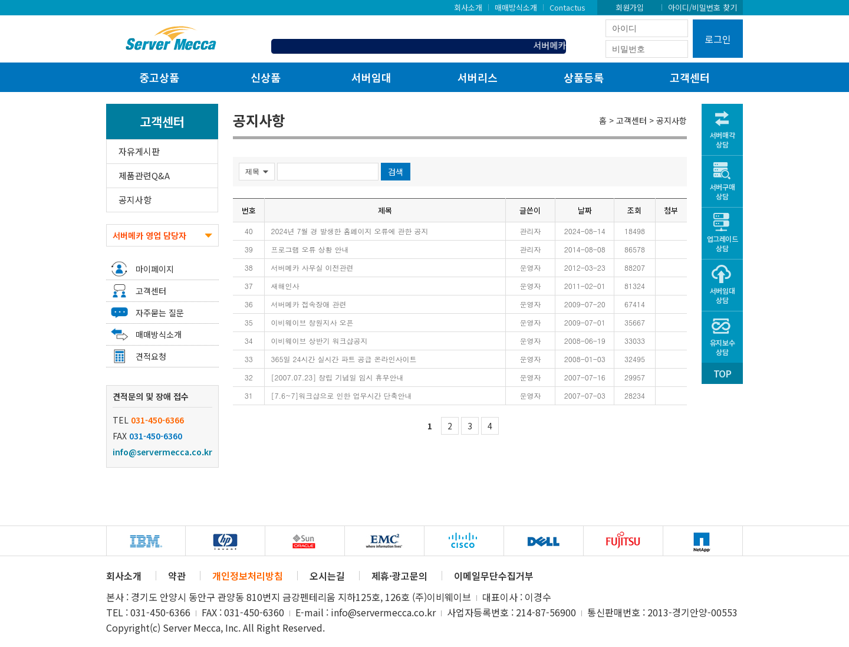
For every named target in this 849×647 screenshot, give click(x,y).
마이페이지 (155, 269)
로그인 (718, 39)
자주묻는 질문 (160, 312)
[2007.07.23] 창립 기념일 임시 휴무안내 (337, 377)
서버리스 (478, 77)
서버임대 (371, 77)
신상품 (266, 77)
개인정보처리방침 (247, 576)
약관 (177, 576)
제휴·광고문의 (399, 576)
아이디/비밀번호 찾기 (702, 7)
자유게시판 (139, 151)
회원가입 (630, 7)
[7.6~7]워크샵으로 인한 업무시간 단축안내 (341, 395)
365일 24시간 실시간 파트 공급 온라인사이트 (343, 359)
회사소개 (468, 7)
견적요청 (151, 356)
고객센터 (690, 77)
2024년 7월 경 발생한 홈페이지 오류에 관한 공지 (349, 231)
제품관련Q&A (144, 175)
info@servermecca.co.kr (162, 452)
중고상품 (159, 77)
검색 (395, 172)
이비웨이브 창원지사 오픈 (312, 322)
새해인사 (285, 286)
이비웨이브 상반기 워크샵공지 (319, 341)
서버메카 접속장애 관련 (308, 304)
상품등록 (584, 77)
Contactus (567, 7)
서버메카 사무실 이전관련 (312, 267)
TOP (722, 373)
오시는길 (327, 576)
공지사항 (135, 199)
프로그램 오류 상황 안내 (309, 249)
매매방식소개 (516, 7)
